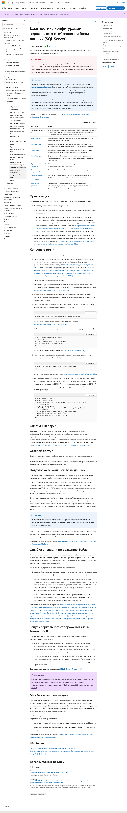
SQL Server (46, 22)
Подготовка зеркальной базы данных (112, 37)
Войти (123, 2)
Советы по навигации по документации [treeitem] (12, 36)
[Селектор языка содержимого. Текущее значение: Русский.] (7, 809)
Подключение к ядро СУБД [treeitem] (14, 54)
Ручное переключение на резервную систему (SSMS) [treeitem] (18, 157)
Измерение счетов (36, 138)
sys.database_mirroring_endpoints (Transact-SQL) (51, 324)
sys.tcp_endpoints (65, 290)
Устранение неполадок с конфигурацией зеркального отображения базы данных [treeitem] (18, 172)
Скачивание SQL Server (116, 8)
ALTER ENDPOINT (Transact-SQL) (73, 351)
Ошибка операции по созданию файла (113, 41)
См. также (106, 54)
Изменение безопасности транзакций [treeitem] (14, 136)
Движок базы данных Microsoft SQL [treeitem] (15, 50)
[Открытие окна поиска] (118, 2)
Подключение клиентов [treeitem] (17, 123)
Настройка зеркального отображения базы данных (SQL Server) (53, 748)
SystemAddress (35, 150)
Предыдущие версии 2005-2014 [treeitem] (14, 40)
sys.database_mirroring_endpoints (45, 290)
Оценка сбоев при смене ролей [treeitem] (18, 143)
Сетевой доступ (36, 156)
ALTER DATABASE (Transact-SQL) (70, 669)
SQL (38, 22)
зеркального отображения (41, 87)
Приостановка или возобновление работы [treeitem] (17, 116)
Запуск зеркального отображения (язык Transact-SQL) (37, 178)
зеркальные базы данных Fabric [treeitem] (15, 94)
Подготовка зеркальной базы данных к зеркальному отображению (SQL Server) (67, 607)
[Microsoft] (3, 2)
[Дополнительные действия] (95, 22)
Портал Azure (101, 8)
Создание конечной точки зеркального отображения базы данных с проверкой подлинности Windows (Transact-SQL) (64, 270)
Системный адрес (108, 31)
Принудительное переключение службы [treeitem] (17, 163)
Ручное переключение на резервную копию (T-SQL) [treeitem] (18, 149)
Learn (32, 22)
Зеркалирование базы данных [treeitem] (16, 98)
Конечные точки (36, 144)
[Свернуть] (24, 20)
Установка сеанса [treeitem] (16, 120)
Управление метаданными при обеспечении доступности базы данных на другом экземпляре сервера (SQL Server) (65, 228)
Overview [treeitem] (8, 74)
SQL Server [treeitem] (7, 32)
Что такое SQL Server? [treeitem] (13, 46)
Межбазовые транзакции (111, 51)
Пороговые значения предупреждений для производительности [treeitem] (17, 128)
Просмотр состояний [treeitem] (17, 112)
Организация (107, 26)
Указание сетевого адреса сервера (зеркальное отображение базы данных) (62, 445)
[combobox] (13, 24)
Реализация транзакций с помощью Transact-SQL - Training (49, 772)
